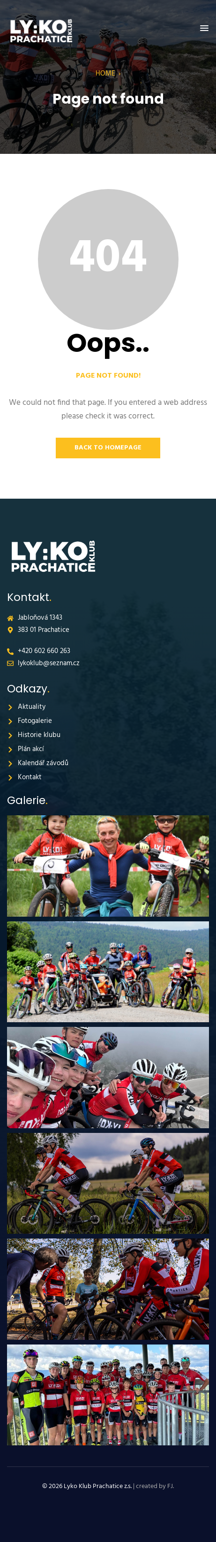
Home (105, 73)
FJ (170, 1486)
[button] (204, 28)
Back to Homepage (108, 447)
